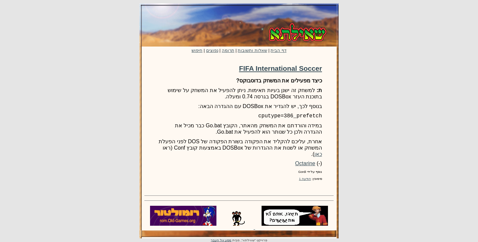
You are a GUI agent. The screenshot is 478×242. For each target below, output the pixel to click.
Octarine (305, 163)
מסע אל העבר (221, 240)
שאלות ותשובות (252, 50)
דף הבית (278, 50)
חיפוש (197, 50)
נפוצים (212, 50)
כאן (318, 154)
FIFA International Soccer (280, 68)
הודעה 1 (305, 179)
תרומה (228, 50)
